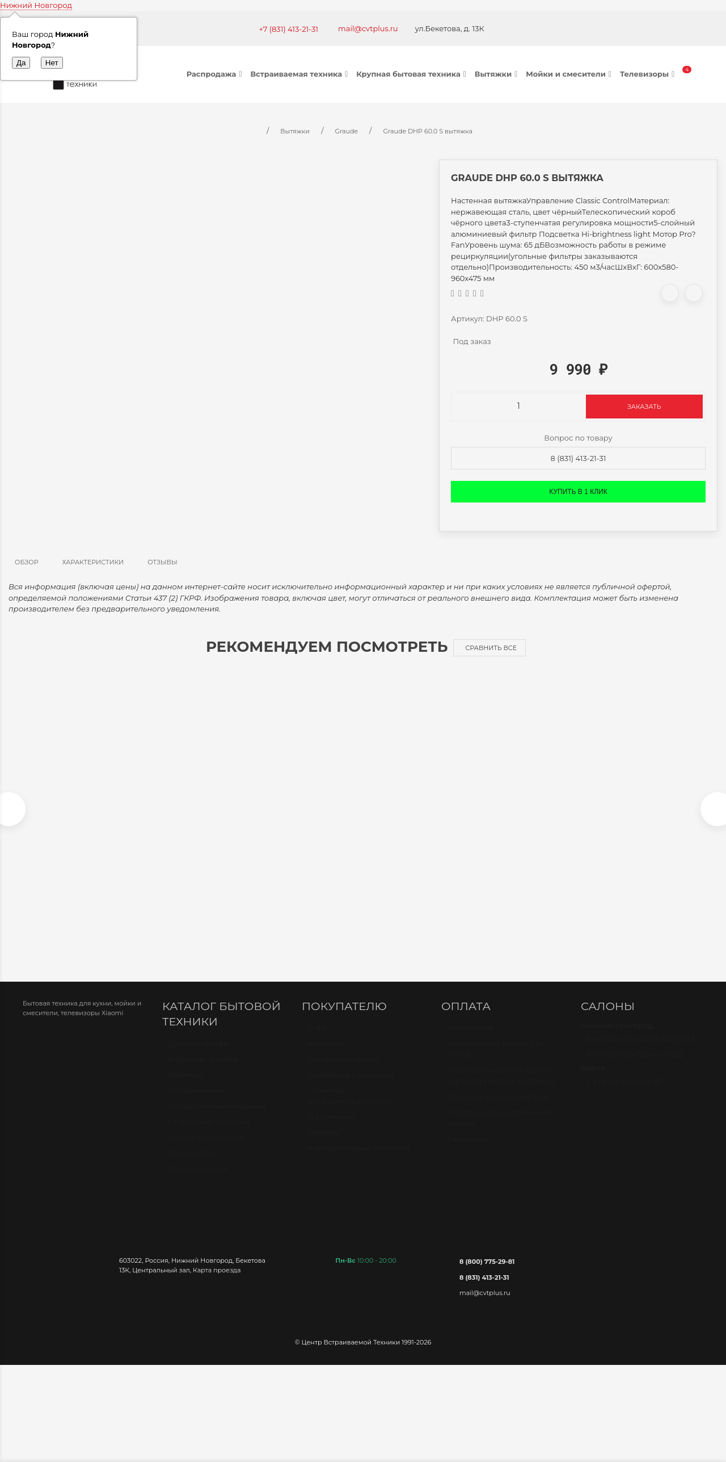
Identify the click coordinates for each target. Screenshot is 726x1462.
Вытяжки (497, 73)
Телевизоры (648, 73)
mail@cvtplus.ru (368, 28)
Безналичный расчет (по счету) (494, 1060)
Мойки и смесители (570, 73)
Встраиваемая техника (300, 73)
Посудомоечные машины (217, 1116)
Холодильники (196, 1101)
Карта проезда (216, 1276)
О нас (318, 1039)
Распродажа (216, 73)
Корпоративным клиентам (358, 1159)
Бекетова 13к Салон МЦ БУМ (640, 1049)
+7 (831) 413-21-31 (288, 28)
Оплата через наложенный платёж (499, 1129)
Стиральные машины (209, 1132)
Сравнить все (491, 648)
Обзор (27, 562)
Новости (323, 1143)
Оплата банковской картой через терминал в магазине (500, 1086)
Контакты (325, 1054)
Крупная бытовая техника (412, 73)
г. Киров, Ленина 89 (624, 1092)
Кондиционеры (197, 1179)
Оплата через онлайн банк (498, 1107)
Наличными (470, 1039)
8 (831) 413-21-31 (578, 458)
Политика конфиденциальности (349, 1107)
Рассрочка (467, 1150)
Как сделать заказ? (343, 1070)
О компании (330, 1128)
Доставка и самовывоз (350, 1085)
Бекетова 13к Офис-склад (634, 1065)
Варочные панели (203, 1070)
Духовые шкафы (199, 1054)
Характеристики (93, 562)
